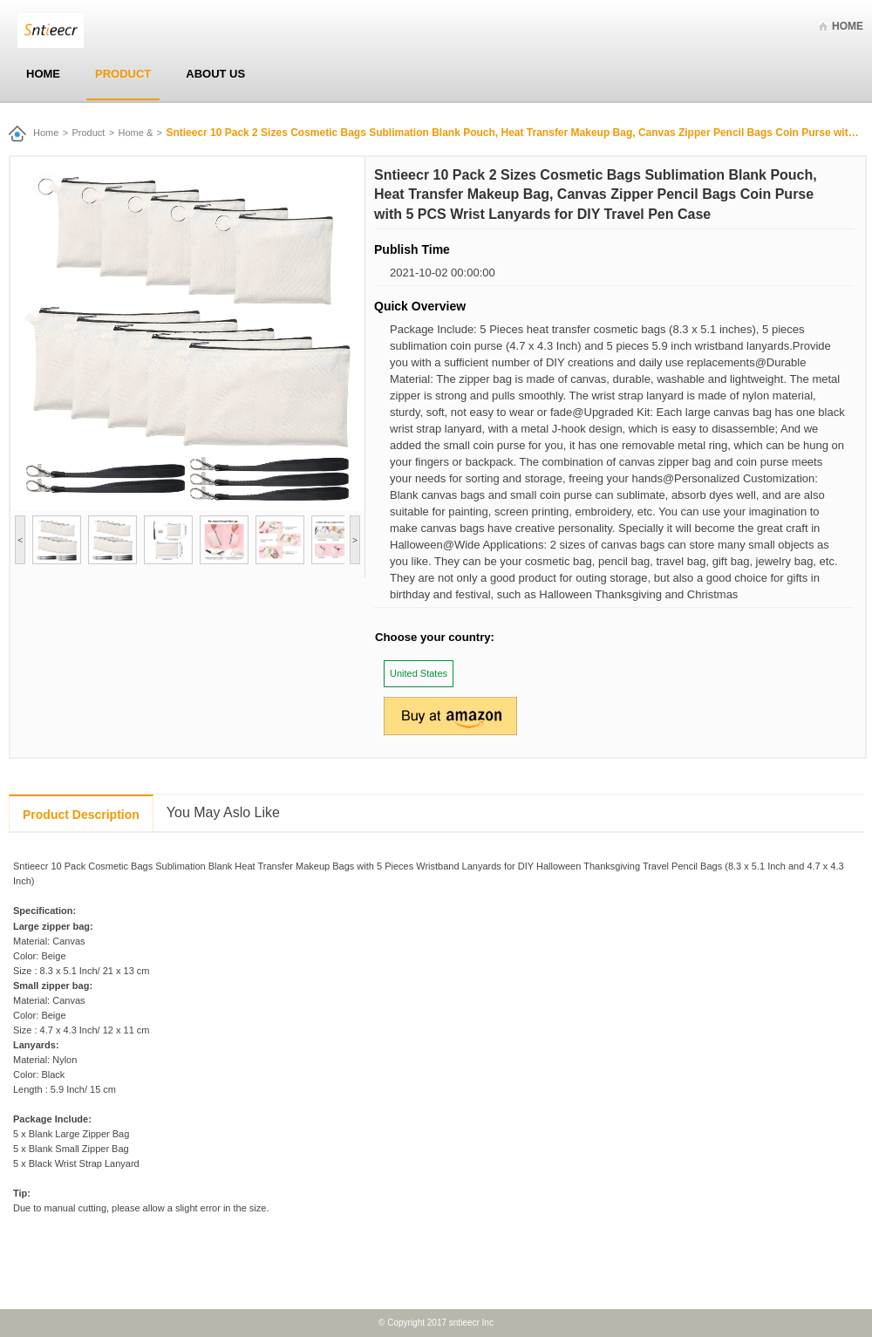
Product (123, 73)
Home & (136, 132)
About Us (215, 73)
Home (847, 26)
